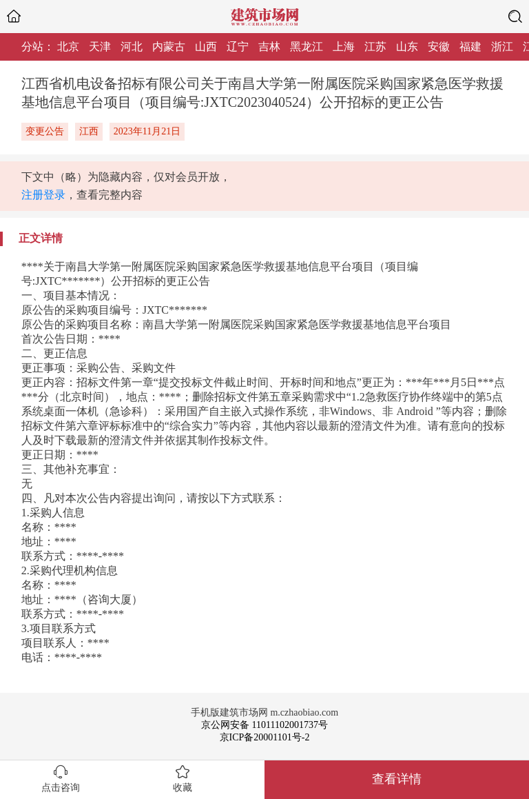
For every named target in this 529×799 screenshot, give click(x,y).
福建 (470, 46)
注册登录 (43, 195)
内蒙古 (168, 46)
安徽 (439, 46)
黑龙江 (306, 46)
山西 (206, 46)
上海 (344, 46)
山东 (407, 46)
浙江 (502, 46)
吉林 (269, 46)
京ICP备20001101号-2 (265, 737)
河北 (132, 46)
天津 (100, 46)
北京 (68, 46)
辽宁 (238, 46)
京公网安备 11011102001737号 (264, 725)
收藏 (182, 787)
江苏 (375, 46)
